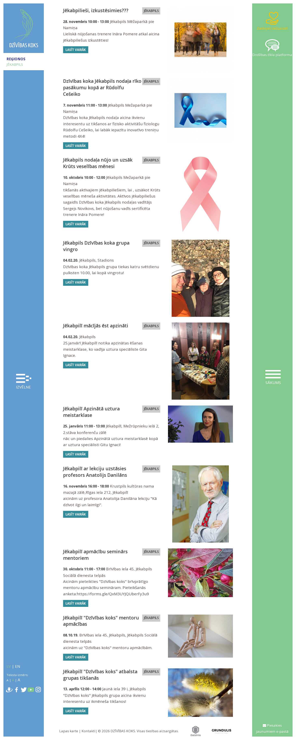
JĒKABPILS (14, 64)
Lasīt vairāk (76, 50)
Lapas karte (68, 731)
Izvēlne (23, 382)
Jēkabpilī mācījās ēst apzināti (95, 326)
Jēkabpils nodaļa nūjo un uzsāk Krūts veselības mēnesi (97, 163)
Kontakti (88, 731)
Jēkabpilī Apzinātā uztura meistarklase (91, 412)
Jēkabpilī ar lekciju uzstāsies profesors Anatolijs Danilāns (95, 471)
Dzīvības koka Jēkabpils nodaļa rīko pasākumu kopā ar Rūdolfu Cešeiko (102, 87)
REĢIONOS (15, 59)
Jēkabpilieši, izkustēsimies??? (95, 10)
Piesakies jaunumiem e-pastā (272, 728)
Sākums (273, 377)
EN (17, 666)
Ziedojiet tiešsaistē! (272, 21)
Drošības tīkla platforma (272, 48)
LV (8, 666)
